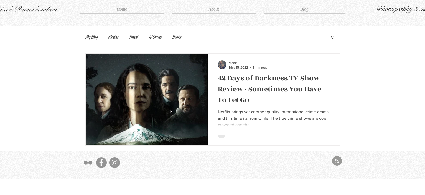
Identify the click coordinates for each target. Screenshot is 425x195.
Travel (133, 37)
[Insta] (114, 162)
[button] (332, 38)
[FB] (101, 162)
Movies (113, 37)
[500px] (88, 162)
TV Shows (154, 37)
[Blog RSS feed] (337, 161)
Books (176, 37)
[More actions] (329, 64)
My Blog (91, 37)
